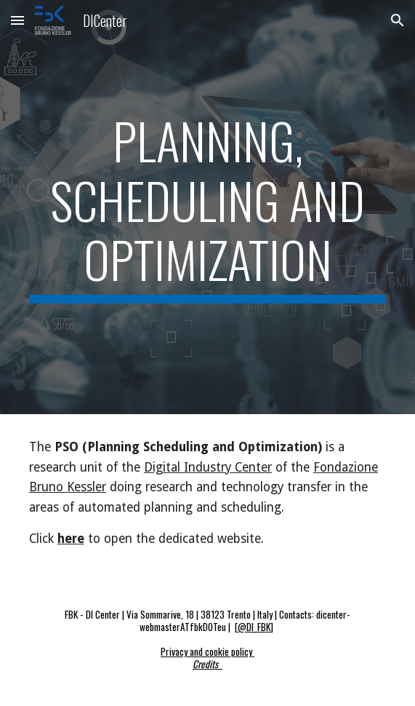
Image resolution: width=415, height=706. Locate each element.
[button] (17, 20)
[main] (207, 207)
